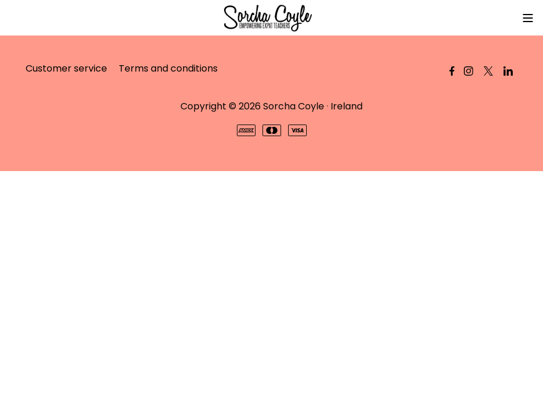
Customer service (66, 68)
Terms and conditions (168, 68)
